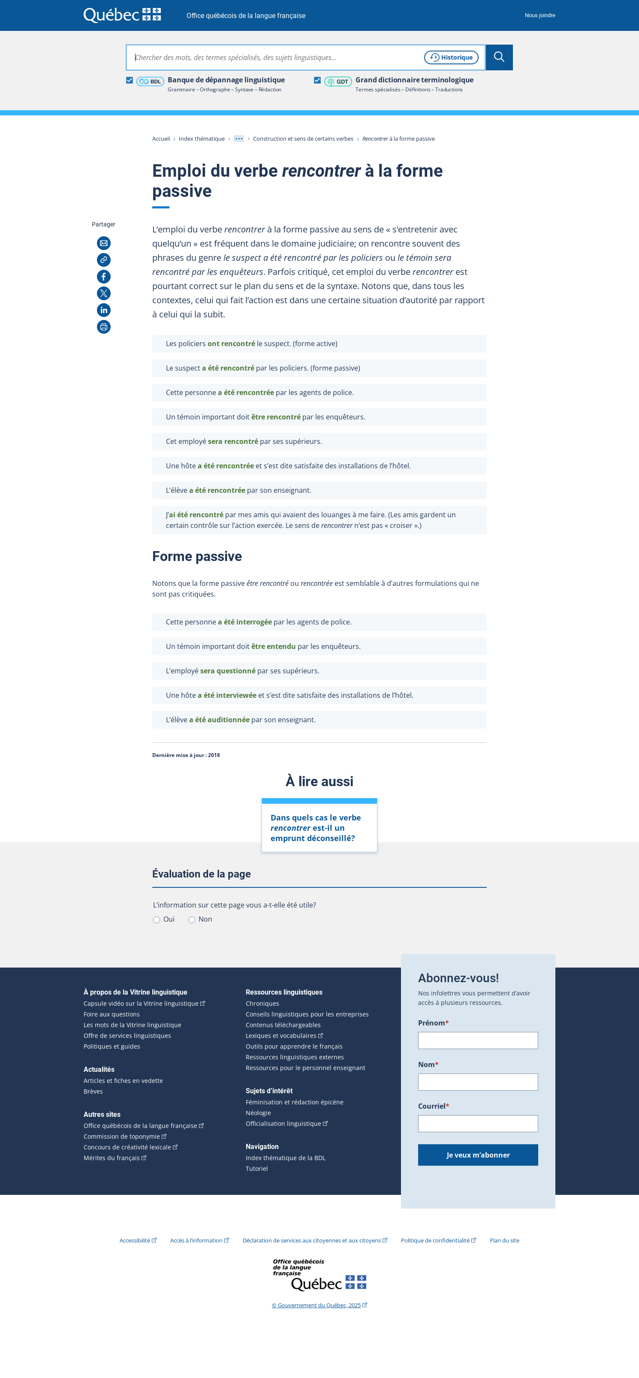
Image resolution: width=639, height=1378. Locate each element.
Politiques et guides (112, 1046)
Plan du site (504, 1240)
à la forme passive (398, 138)
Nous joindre (540, 15)
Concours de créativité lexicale (127, 1147)
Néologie (258, 1113)
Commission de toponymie (122, 1136)
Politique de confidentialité (435, 1240)
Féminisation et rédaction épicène (295, 1102)
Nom (428, 1064)
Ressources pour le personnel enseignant (305, 1067)
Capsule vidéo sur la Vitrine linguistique (141, 1003)
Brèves (93, 1091)
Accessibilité (135, 1240)
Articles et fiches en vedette (123, 1080)
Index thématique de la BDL (286, 1158)
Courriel (433, 1106)
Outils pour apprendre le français (294, 1046)
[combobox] (305, 57)
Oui (169, 919)
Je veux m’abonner (478, 1155)
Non (205, 919)
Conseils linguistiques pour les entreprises (307, 1014)
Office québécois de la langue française (246, 16)
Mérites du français (112, 1158)
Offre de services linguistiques (127, 1035)
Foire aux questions (112, 1014)
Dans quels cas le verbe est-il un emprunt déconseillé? (316, 827)
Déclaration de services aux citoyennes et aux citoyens (312, 1240)
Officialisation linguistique (283, 1123)
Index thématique (202, 138)
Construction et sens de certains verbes (303, 138)
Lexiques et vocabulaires (281, 1035)
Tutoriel (257, 1168)
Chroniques (262, 1003)
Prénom (433, 1023)
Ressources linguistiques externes (295, 1057)
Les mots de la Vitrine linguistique (132, 1025)
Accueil (161, 138)
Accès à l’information (196, 1240)
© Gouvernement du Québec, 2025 (316, 1305)
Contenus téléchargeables (283, 1025)
